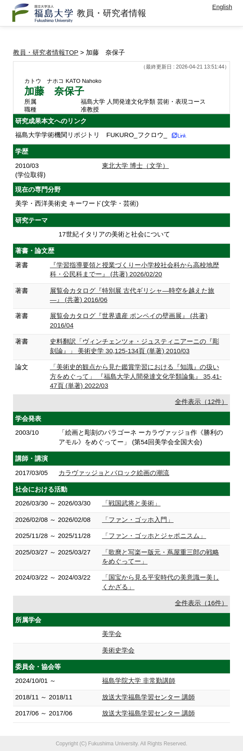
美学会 (112, 633)
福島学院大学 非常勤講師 (138, 680)
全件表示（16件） (201, 603)
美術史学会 (118, 650)
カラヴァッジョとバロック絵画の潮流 (114, 472)
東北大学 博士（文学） (135, 165)
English (222, 6)
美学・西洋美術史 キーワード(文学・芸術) (76, 203)
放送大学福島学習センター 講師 (148, 697)
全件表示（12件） (201, 401)
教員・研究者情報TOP (46, 52)
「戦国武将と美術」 (131, 503)
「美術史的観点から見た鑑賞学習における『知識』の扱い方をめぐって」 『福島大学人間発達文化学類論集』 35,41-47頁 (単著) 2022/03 (136, 376)
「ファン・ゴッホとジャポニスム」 (154, 535)
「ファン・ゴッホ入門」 (138, 519)
